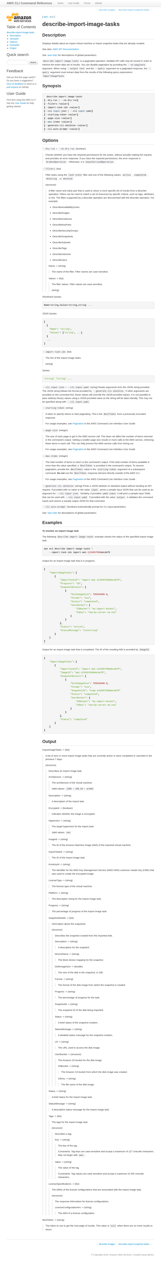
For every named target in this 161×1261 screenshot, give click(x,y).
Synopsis (14, 38)
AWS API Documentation (66, 49)
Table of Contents (21, 27)
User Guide (73, 3)
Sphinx (150, 1254)
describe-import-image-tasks (20, 32)
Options (13, 42)
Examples (14, 45)
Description (15, 35)
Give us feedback (15, 84)
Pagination (78, 423)
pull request (12, 87)
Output (13, 48)
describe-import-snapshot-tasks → (135, 10)
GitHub (98, 3)
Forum (87, 3)
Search (33, 62)
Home (60, 3)
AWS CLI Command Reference (29, 3)
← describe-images (105, 10)
